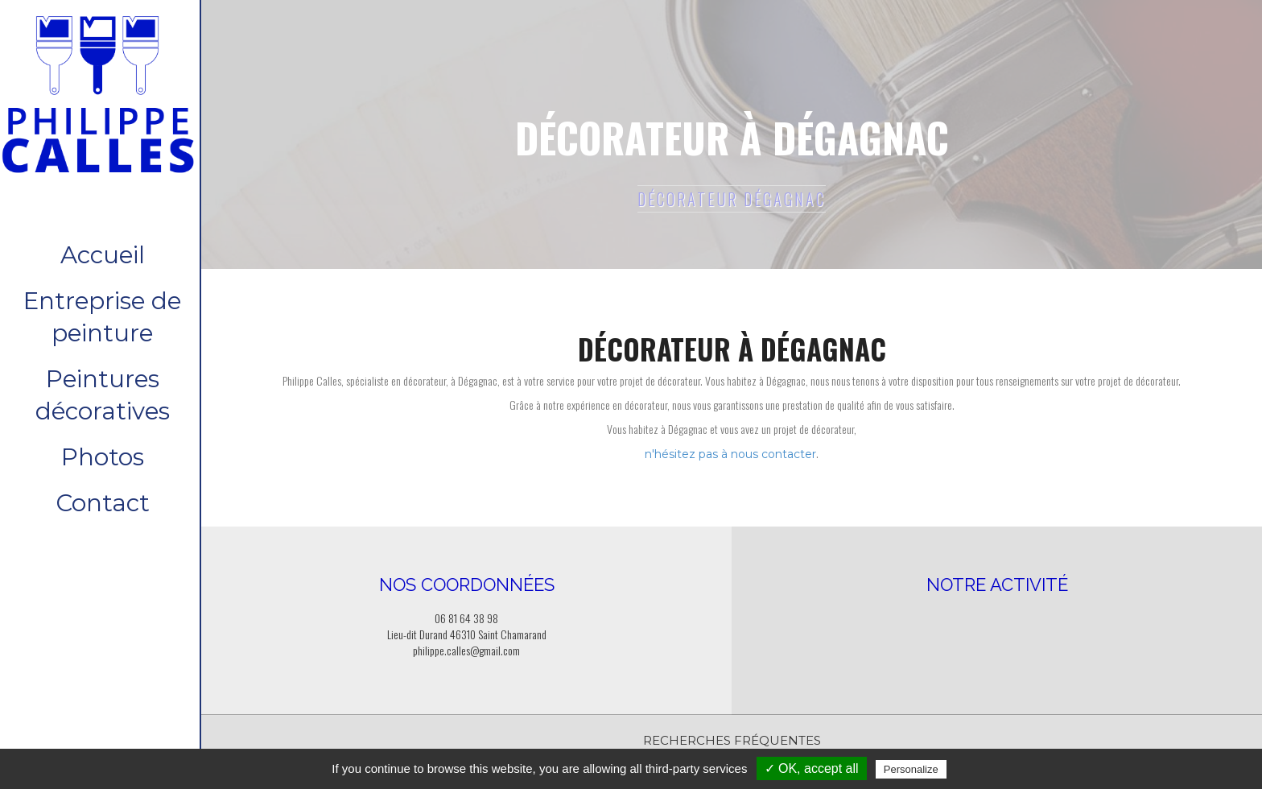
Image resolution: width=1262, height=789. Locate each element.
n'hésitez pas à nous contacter (730, 454)
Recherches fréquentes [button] (732, 740)
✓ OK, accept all (812, 768)
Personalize (911, 769)
